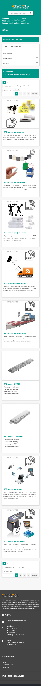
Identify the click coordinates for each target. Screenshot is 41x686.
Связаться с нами (8, 664)
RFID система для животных (14, 132)
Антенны (6, 63)
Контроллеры (7, 58)
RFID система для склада (13, 489)
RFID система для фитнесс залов (16, 233)
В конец (34, 93)
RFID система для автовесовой (15, 333)
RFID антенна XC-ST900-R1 (13, 436)
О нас (4, 662)
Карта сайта (6, 667)
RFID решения (7, 53)
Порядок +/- (21, 86)
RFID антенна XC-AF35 (12, 384)
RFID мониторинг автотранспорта (16, 283)
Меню (6, 30)
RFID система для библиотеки (14, 542)
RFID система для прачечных (14, 182)
